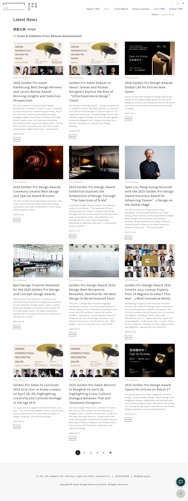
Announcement (72, 36)
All (15, 36)
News (107, 9)
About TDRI (93, 9)
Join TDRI (159, 9)
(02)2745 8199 (122, 476)
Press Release (52, 36)
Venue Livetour (141, 9)
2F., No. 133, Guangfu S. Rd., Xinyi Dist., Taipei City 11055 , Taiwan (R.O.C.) (73, 476)
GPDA (16, 139)
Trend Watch (121, 9)
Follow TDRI (176, 9)
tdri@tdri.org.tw (142, 476)
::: (173, 3)
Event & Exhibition (30, 36)
